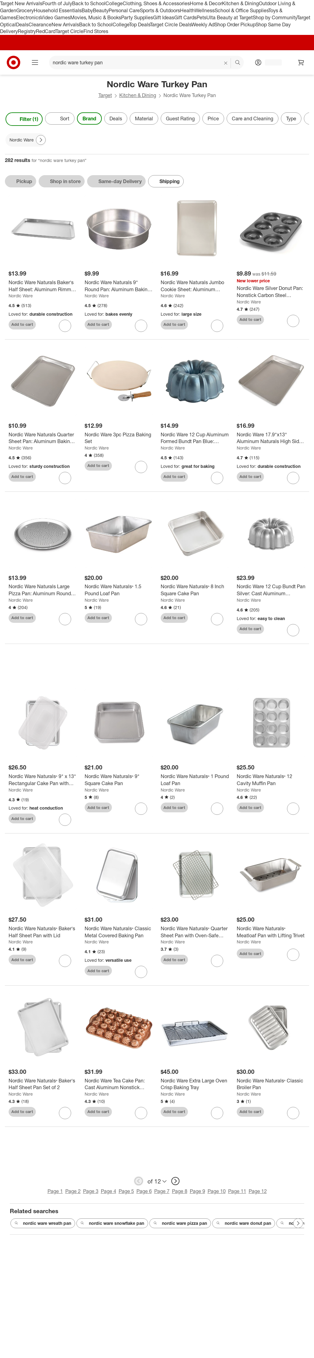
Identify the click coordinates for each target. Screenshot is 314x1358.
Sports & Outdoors (160, 10)
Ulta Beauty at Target (229, 17)
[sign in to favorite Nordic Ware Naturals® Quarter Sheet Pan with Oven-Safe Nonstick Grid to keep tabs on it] (217, 963)
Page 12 (258, 1194)
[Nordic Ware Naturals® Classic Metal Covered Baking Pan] (119, 934)
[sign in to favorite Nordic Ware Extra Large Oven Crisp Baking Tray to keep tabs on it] (217, 1115)
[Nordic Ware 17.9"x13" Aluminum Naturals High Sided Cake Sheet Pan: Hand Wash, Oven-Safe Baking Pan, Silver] (271, 438)
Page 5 (126, 1194)
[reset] (226, 63)
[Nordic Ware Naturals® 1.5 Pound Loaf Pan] (119, 590)
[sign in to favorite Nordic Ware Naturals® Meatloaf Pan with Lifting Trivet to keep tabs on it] (293, 957)
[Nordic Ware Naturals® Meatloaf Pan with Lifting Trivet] (271, 934)
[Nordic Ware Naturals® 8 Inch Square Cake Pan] (195, 590)
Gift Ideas (163, 17)
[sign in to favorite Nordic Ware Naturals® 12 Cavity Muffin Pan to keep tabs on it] (293, 811)
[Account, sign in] (270, 62)
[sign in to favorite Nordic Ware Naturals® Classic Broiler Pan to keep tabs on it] (293, 1115)
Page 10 (217, 1194)
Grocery (25, 10)
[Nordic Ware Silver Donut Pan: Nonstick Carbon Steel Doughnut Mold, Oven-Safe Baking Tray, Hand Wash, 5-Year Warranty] (271, 292)
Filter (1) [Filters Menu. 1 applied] (24, 119)
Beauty (101, 10)
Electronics (28, 17)
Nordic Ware (21, 295)
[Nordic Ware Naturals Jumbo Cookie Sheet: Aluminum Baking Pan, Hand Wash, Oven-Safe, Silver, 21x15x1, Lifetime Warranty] (195, 286)
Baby (87, 10)
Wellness (205, 10)
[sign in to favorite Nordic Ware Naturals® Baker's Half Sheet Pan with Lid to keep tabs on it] (65, 963)
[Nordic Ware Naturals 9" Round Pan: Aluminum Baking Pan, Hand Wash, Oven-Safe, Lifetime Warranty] (119, 286)
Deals (22, 24)
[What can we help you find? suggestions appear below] (146, 62)
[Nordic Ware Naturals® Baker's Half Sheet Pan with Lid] (43, 934)
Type (291, 118)
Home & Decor (206, 3)
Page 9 (197, 1194)
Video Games (55, 17)
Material (144, 118)
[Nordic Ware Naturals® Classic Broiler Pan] (271, 1086)
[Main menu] (35, 62)
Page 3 (90, 1194)
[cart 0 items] (301, 62)
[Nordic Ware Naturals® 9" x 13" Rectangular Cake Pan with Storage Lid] (43, 782)
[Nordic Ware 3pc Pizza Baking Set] (119, 438)
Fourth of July (57, 3)
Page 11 (237, 1194)
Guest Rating (180, 118)
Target (105, 95)
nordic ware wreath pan (42, 1226)
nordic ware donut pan (243, 1226)
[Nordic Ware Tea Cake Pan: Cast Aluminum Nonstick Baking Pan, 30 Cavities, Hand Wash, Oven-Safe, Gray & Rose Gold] (119, 1086)
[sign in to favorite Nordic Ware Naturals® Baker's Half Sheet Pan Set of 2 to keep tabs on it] (65, 1115)
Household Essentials (58, 10)
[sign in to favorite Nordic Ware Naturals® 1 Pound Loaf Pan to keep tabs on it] (217, 811)
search (238, 63)
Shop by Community (275, 17)
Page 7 (162, 1194)
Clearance (40, 24)
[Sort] (60, 118)
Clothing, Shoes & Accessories (156, 3)
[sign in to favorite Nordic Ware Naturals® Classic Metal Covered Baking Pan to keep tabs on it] (141, 974)
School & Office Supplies (241, 10)
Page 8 (179, 1194)
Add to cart (22, 324)
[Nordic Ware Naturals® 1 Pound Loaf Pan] (195, 782)
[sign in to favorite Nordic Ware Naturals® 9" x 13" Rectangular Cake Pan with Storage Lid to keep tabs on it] (65, 822)
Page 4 (108, 1194)
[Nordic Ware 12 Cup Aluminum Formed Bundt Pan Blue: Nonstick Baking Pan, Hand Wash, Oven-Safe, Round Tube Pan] (195, 438)
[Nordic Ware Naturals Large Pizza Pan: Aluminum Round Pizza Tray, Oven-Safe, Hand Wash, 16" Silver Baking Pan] (43, 590)
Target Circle (69, 31)
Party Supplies (137, 17)
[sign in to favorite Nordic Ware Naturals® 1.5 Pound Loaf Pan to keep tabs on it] (141, 619)
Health (187, 10)
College (114, 3)
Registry (27, 31)
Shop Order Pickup (234, 24)
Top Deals (139, 24)
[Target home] (13, 62)
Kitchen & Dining (240, 3)
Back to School (88, 3)
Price (213, 118)
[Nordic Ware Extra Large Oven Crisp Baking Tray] (195, 1086)
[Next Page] (41, 140)
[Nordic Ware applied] (26, 140)
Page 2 (73, 1194)
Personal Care (124, 10)
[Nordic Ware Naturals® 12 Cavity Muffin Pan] (271, 782)
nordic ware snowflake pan (112, 1226)
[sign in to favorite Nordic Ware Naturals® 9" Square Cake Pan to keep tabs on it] (141, 811)
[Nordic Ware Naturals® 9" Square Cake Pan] (119, 782)
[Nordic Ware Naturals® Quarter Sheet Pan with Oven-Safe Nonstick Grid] (195, 934)
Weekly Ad (202, 24)
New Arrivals (65, 24)
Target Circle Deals (170, 24)
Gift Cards (185, 17)
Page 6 (144, 1194)
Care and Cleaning (252, 118)
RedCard (46, 31)
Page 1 (55, 1194)
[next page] (175, 1183)
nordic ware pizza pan (180, 1226)
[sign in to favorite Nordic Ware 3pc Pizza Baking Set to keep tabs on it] (141, 467)
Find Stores (95, 31)
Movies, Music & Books (95, 17)
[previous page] (139, 1183)
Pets (201, 17)
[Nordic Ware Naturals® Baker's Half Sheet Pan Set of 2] (43, 1086)
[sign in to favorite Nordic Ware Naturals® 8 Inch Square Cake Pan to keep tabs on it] (217, 619)
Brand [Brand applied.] (89, 118)
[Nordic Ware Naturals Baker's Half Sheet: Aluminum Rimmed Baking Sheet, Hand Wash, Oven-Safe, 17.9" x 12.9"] (43, 286)
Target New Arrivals (21, 3)
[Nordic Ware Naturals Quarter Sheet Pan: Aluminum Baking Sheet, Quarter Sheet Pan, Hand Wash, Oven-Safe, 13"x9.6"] (43, 438)
